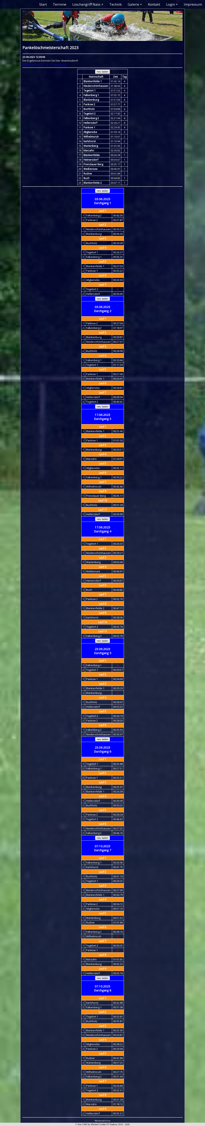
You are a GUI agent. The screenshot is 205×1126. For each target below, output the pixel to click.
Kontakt (154, 4)
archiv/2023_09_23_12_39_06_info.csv (44, 64)
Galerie (133, 4)
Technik (115, 4)
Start (43, 4)
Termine (59, 4)
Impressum (193, 4)
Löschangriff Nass (86, 4)
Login (170, 4)
